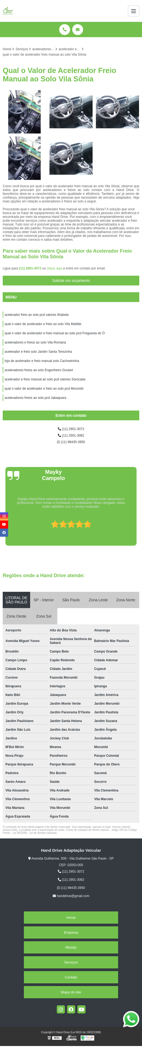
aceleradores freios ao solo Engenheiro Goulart (39, 370)
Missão (71, 947)
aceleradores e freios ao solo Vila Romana (35, 342)
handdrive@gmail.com (71, 896)
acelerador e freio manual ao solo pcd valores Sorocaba (45, 379)
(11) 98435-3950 (71, 442)
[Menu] (133, 10)
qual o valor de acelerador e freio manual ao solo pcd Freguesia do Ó (55, 333)
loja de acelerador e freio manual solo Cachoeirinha (42, 361)
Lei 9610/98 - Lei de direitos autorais (35, 832)
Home (71, 918)
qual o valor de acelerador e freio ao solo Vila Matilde (43, 324)
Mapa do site (71, 992)
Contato (71, 977)
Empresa (71, 932)
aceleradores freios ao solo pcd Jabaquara (35, 398)
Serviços (71, 962)
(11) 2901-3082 (71, 435)
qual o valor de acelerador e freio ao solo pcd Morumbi (44, 388)
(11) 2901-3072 (30, 268)
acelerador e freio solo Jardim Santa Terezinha (38, 352)
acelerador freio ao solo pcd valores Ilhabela (36, 315)
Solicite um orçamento (71, 280)
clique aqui (54, 268)
